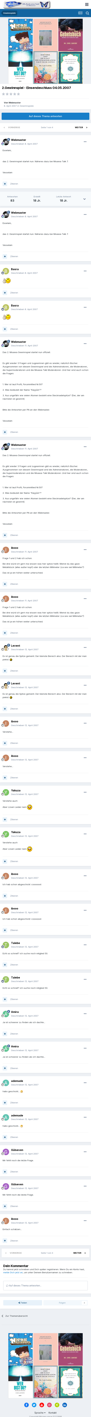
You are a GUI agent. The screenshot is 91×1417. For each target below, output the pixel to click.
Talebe (15, 943)
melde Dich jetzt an (13, 1272)
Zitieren (14, 183)
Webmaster (15, 102)
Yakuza (15, 790)
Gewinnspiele (27, 106)
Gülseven (17, 1150)
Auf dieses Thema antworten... (23, 1285)
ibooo (14, 547)
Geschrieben (24, 143)
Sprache (40, 1412)
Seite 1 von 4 (47, 127)
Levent (15, 645)
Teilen (22, 1302)
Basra (15, 269)
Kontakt (53, 1412)
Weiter (79, 127)
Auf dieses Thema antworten (45, 116)
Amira (15, 1011)
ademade (17, 1081)
